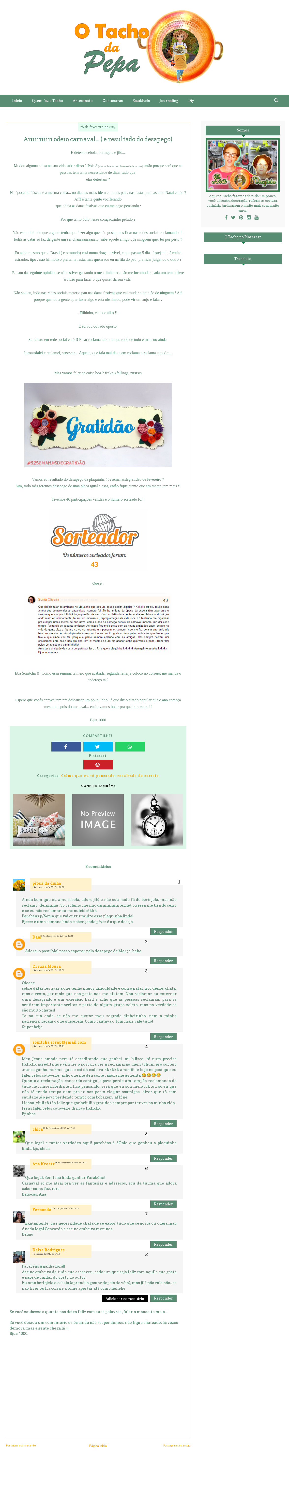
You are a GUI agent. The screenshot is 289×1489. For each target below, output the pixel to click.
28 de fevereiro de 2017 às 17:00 (48, 970)
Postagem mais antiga (176, 1445)
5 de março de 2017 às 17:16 (46, 1254)
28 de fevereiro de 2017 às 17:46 (59, 1128)
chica (37, 1129)
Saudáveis (141, 100)
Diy (191, 100)
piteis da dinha (46, 883)
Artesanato (83, 100)
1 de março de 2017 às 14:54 (65, 1208)
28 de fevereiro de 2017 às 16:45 (57, 936)
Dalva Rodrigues (48, 1250)
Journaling (169, 100)
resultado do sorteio (138, 775)
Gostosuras (113, 100)
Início (17, 100)
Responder (163, 931)
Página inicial (98, 1446)
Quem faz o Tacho (47, 100)
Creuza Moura (46, 966)
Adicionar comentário (125, 1298)
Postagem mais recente (21, 1445)
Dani (36, 937)
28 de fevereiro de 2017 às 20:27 (71, 1162)
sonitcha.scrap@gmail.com (59, 1042)
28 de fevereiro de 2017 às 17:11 (48, 1046)
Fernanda (41, 1209)
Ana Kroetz (43, 1164)
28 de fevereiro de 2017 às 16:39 (48, 887)
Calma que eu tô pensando (88, 775)
